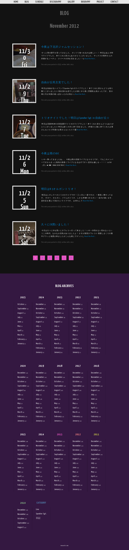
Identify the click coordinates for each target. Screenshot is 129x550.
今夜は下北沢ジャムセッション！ (63, 47)
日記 (59, 64)
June (19, 322)
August (21, 313)
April (19, 331)
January (21, 344)
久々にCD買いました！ (55, 224)
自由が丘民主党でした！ (57, 82)
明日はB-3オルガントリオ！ (59, 189)
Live (37, 509)
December (40, 304)
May (19, 326)
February (21, 339)
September (22, 309)
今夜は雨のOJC (50, 153)
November (40, 309)
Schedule (39, 2)
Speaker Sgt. (41, 514)
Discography (55, 2)
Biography (85, 2)
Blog (27, 2)
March (20, 335)
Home (16, 2)
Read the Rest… (90, 59)
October (21, 304)
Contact (114, 2)
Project (100, 2)
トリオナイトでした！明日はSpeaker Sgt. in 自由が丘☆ (75, 118)
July (19, 317)
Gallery (71, 2)
